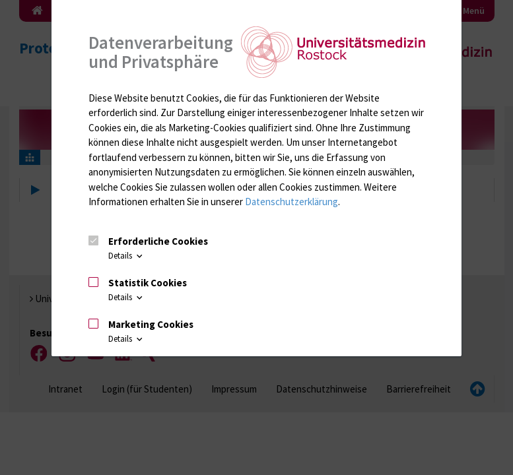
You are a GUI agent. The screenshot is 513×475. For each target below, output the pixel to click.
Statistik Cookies (147, 282)
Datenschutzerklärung (291, 201)
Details (126, 256)
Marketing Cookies (150, 324)
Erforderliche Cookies (158, 241)
